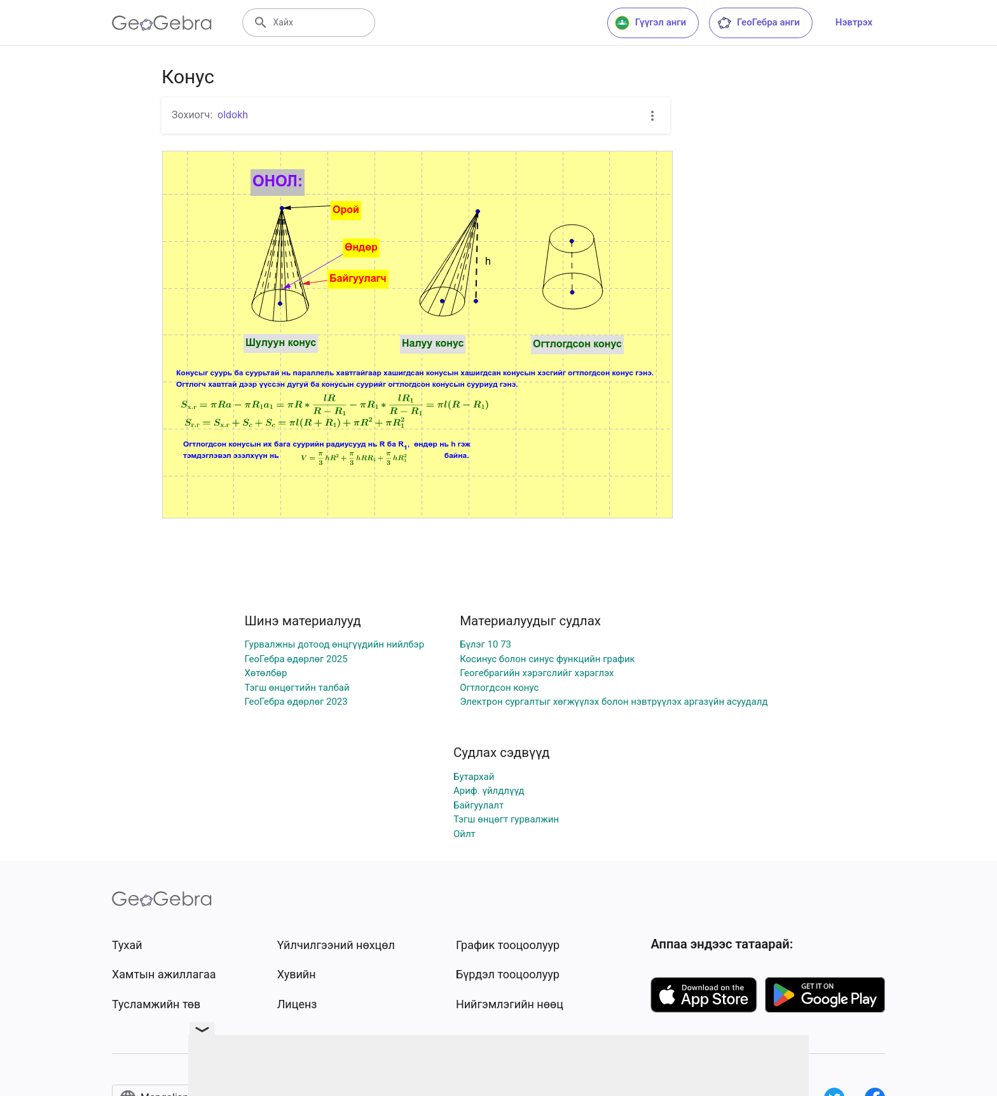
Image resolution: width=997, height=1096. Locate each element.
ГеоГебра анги (758, 23)
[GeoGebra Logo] (162, 23)
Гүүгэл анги (650, 23)
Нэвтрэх (853, 22)
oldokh (232, 115)
